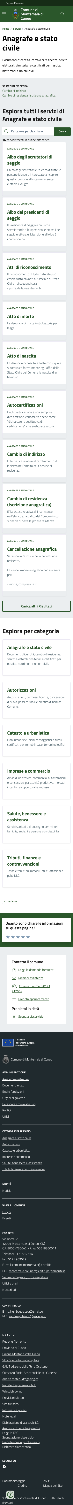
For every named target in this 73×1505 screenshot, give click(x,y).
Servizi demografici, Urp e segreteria (25, 1277)
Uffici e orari (10, 1283)
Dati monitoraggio (13, 1480)
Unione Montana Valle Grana (21, 1354)
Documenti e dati (13, 1085)
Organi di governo (13, 1097)
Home (5, 29)
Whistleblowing (12, 1391)
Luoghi (6, 1212)
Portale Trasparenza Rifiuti (19, 1385)
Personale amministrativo (18, 1104)
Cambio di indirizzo (14, 90)
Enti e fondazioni (13, 1091)
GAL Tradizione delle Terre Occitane (24, 1366)
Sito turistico (10, 1403)
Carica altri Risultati (36, 606)
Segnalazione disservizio (17, 1437)
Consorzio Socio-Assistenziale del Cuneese (29, 1372)
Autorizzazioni (11, 1144)
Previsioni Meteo (13, 1397)
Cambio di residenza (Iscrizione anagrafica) (29, 95)
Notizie (6, 1190)
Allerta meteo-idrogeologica (20, 1379)
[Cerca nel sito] (61, 14)
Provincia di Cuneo (14, 1347)
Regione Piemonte (15, 3)
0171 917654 (24, 1253)
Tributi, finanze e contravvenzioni (23, 1169)
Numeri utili (9, 1289)
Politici (6, 1110)
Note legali (9, 1416)
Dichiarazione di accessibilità (20, 1422)
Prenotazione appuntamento (21, 1442)
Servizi (17, 29)
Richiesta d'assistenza (16, 1446)
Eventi (6, 1218)
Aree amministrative (15, 1079)
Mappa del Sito (52, 1485)
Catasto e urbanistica (16, 1150)
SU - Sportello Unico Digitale (20, 1360)
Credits (22, 1485)
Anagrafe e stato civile (20, 148)
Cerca (62, 131)
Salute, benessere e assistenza (22, 1163)
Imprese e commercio (16, 1156)
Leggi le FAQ (10, 1432)
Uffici (5, 1116)
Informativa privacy (14, 1410)
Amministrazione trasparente (21, 1428)
